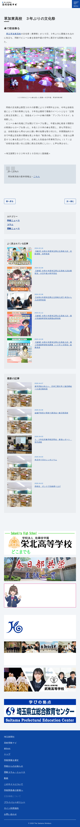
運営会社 (7, 748)
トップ (7, 754)
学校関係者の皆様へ (13, 790)
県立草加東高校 (13, 34)
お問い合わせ (10, 814)
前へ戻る (10, 201)
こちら (36, 176)
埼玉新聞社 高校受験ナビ (9, 4)
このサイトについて (13, 784)
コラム (10, 224)
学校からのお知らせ (13, 766)
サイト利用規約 (11, 808)
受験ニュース (13, 228)
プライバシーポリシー (14, 802)
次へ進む (70, 201)
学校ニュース (13, 220)
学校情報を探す (11, 760)
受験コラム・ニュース (14, 772)
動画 (6, 778)
